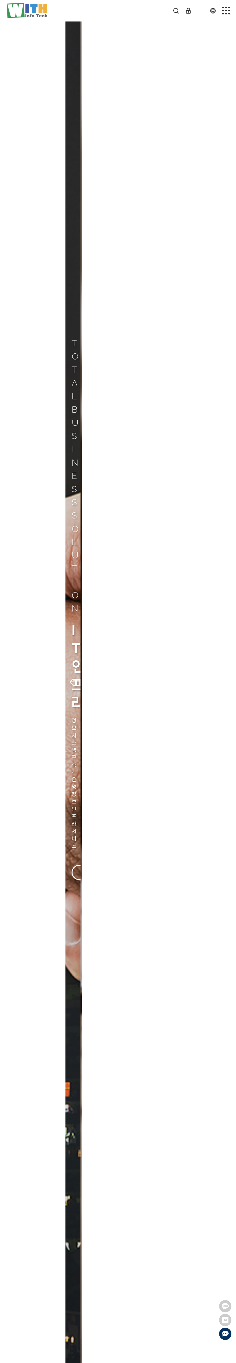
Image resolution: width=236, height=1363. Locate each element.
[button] (17, 681)
